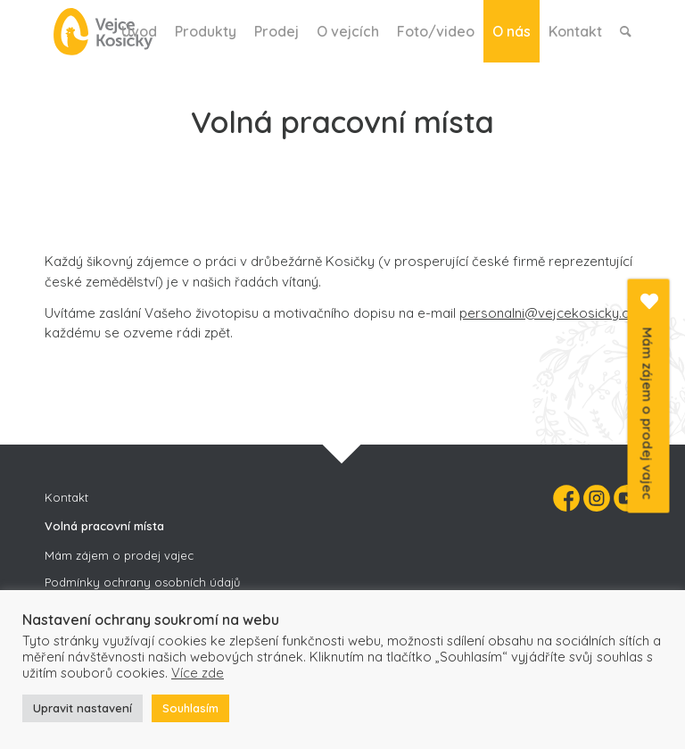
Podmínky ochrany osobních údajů (142, 582)
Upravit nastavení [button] (82, 708)
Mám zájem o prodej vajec (119, 555)
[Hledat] (625, 31)
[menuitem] (139, 31)
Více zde (197, 672)
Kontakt (66, 497)
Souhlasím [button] (190, 708)
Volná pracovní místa (104, 526)
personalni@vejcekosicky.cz (547, 312)
